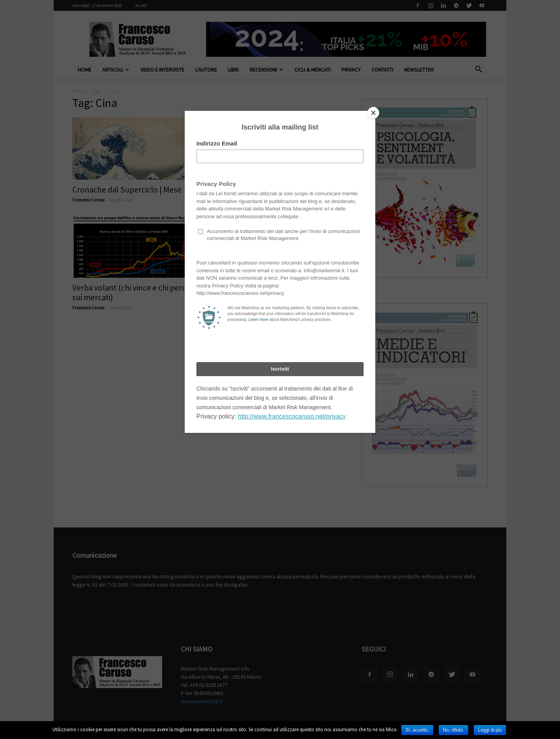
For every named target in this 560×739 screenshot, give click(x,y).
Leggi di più (490, 730)
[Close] (373, 113)
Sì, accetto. (417, 730)
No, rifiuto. (453, 730)
